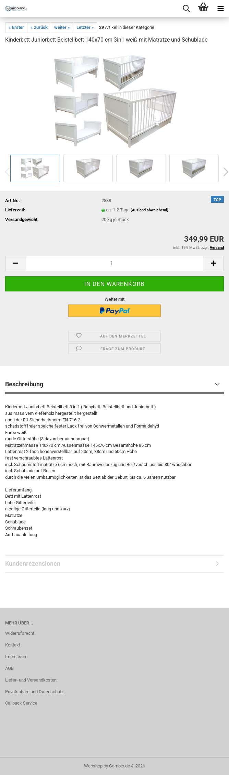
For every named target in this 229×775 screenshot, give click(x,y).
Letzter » (85, 27)
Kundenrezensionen (32, 563)
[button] (15, 263)
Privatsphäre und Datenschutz (34, 691)
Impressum (16, 656)
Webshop (93, 765)
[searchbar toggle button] (186, 8)
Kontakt (12, 644)
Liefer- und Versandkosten (31, 680)
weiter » (62, 27)
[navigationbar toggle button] (220, 8)
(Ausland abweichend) (149, 210)
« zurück (39, 27)
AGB (9, 668)
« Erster (16, 27)
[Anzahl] (114, 263)
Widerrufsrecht (19, 633)
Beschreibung (24, 384)
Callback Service (21, 703)
